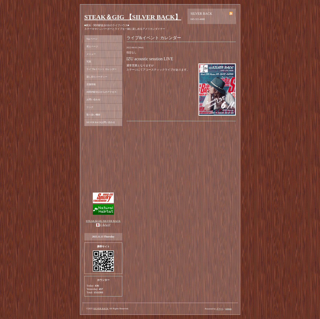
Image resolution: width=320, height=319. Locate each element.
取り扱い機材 (93, 114)
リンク (89, 107)
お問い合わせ (93, 99)
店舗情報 (91, 84)
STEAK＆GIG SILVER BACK (103, 220)
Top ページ (92, 39)
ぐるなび (105, 224)
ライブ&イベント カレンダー (101, 69)
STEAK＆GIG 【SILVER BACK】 (132, 16)
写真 (88, 61)
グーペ (219, 308)
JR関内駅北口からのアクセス (101, 92)
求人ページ (92, 46)
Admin (228, 308)
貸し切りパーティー (96, 76)
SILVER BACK (100, 308)
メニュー (91, 54)
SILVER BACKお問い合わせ (100, 122)
